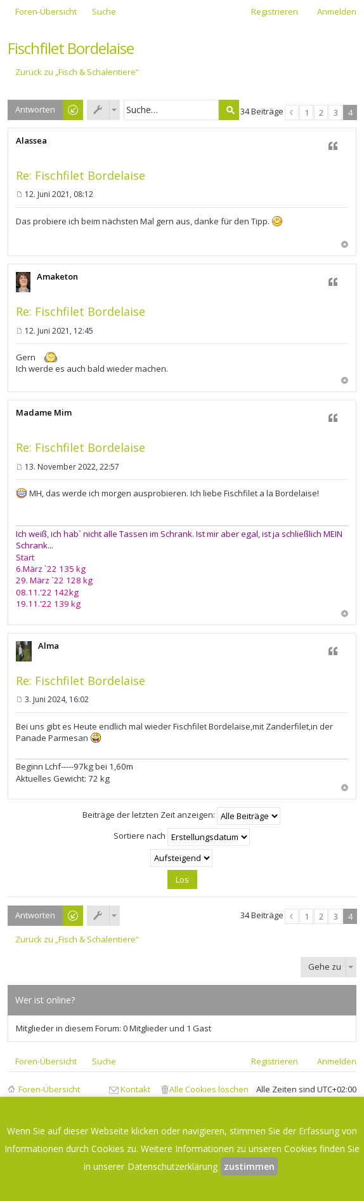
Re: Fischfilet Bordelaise (80, 175)
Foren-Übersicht (49, 1089)
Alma (48, 645)
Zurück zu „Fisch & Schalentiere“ (77, 72)
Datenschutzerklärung (172, 1166)
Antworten (35, 109)
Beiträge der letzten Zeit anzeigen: (181, 816)
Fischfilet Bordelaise (71, 47)
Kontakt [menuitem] (135, 1089)
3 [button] (336, 112)
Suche (229, 110)
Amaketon (57, 276)
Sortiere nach (182, 837)
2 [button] (321, 112)
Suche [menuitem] (104, 11)
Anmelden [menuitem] (336, 11)
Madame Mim (44, 412)
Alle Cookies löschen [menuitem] (209, 1089)
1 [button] (306, 112)
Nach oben (344, 244)
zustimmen (249, 1166)
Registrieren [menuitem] (274, 11)
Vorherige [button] (292, 112)
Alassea (31, 140)
